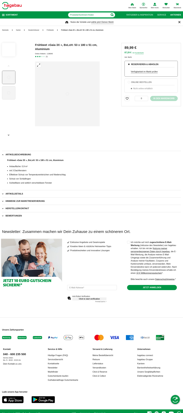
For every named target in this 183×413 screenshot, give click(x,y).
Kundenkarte (139, 53)
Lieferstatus (98, 363)
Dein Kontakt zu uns (12, 364)
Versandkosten (99, 368)
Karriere (141, 363)
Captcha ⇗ (100, 301)
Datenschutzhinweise (165, 279)
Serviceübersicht (55, 359)
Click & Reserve (100, 372)
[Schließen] (179, 22)
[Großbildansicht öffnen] (67, 93)
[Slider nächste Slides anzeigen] (8, 134)
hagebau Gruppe (145, 359)
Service (161, 15)
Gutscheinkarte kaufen (58, 376)
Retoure (96, 359)
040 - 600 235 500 (14, 354)
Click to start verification (89, 299)
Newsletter (53, 368)
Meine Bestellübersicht (103, 355)
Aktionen (175, 15)
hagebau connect (145, 355)
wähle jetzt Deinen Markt (102, 22)
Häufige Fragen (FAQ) (58, 355)
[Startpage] (12, 5)
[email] (92, 287)
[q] (88, 14)
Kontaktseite (53, 363)
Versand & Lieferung (103, 349)
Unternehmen (143, 349)
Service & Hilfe (55, 349)
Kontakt (7, 349)
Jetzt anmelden (152, 287)
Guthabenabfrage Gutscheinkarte (63, 380)
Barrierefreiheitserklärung (148, 368)
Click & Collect (99, 376)
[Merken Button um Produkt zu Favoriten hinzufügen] (127, 98)
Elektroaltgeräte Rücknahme (150, 376)
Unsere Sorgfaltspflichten (148, 372)
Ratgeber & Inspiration (139, 15)
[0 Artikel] (141, 98)
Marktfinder (53, 372)
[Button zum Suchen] (118, 14)
